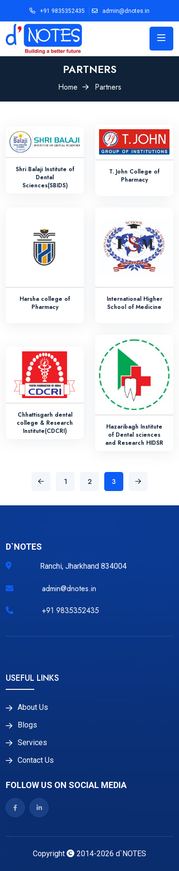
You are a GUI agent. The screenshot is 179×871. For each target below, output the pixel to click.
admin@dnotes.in (125, 11)
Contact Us (36, 760)
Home (68, 87)
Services (32, 742)
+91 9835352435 (62, 11)
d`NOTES (131, 853)
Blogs (27, 725)
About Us (33, 707)
